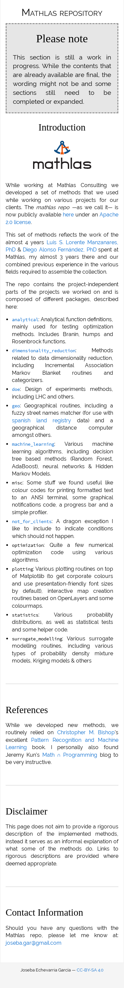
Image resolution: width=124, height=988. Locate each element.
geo (16, 406)
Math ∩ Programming (69, 755)
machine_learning (33, 444)
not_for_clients (32, 521)
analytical (25, 320)
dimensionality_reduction (43, 351)
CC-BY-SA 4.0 (90, 970)
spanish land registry (41, 420)
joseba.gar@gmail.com (34, 943)
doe (16, 389)
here (68, 214)
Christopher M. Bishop (86, 732)
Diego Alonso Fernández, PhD (60, 250)
